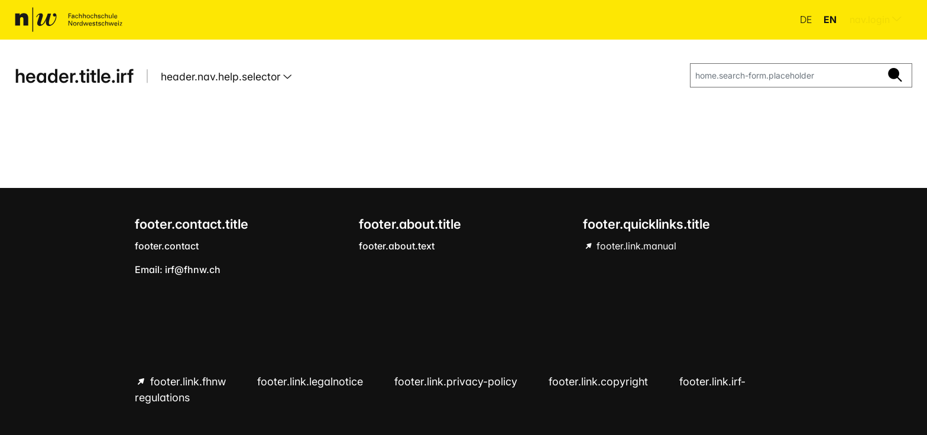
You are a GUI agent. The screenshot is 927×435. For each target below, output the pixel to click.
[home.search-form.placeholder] (784, 75)
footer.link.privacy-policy (457, 381)
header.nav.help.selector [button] (222, 76)
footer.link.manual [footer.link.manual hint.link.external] (635, 246)
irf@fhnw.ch (193, 269)
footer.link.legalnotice (311, 381)
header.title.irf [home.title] (74, 75)
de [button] (807, 19)
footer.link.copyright (600, 381)
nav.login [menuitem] (876, 19)
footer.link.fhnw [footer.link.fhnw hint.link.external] (188, 381)
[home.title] (68, 19)
